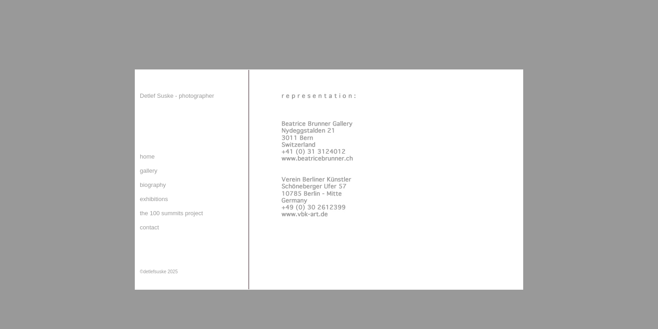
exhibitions (154, 199)
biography (153, 184)
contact (149, 227)
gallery (148, 170)
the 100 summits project (171, 213)
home (147, 156)
